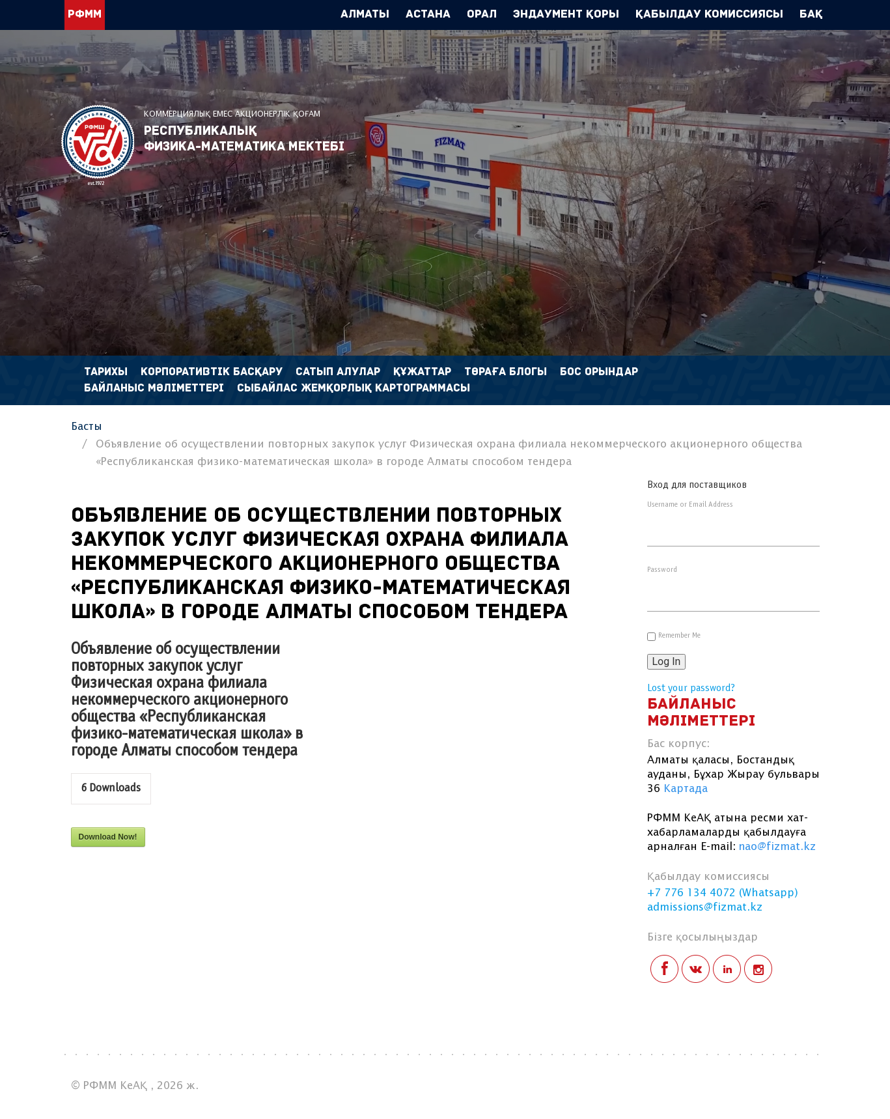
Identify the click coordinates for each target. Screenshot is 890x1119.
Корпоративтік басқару (212, 372)
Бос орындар (599, 372)
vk (696, 969)
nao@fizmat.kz (777, 847)
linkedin (727, 969)
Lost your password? (691, 688)
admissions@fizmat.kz (704, 908)
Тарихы (106, 372)
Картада (685, 789)
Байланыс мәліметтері (154, 388)
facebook (664, 969)
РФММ (97, 145)
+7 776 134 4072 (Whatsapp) (722, 893)
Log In (666, 661)
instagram (758, 969)
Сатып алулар (338, 372)
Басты (86, 427)
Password (662, 570)
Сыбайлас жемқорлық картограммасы (353, 388)
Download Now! (108, 837)
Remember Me (679, 635)
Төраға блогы (505, 372)
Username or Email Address (690, 505)
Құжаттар (422, 372)
